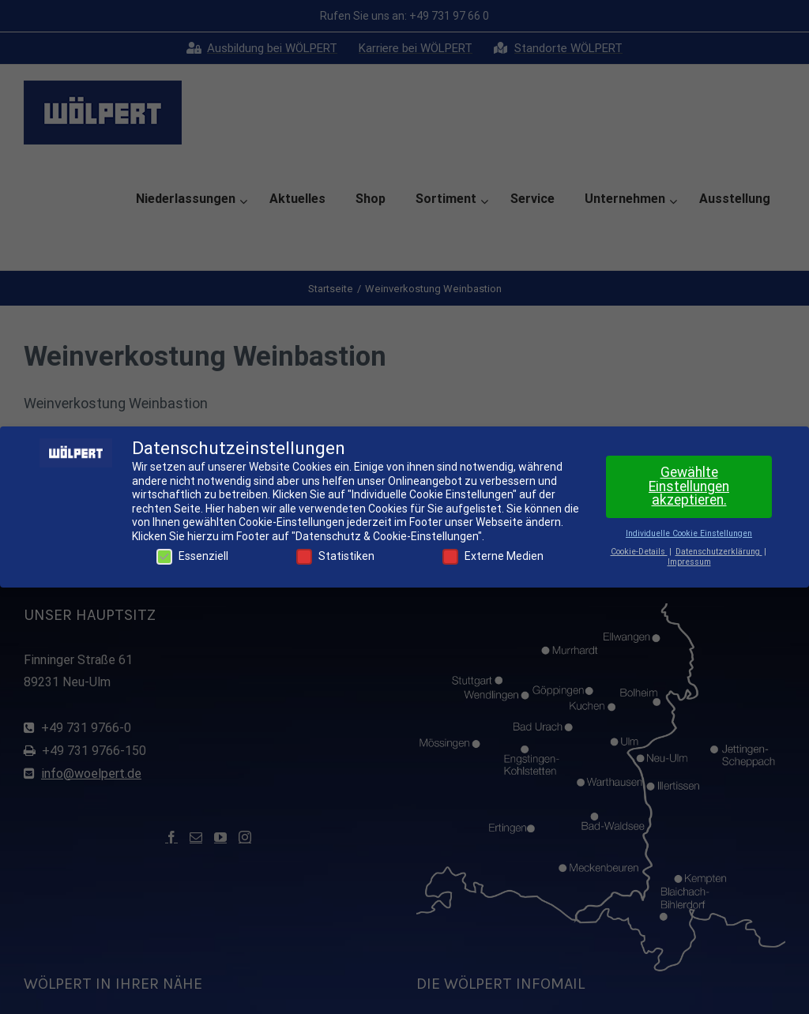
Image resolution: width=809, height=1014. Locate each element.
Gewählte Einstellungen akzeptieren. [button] (689, 486)
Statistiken (335, 556)
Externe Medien (493, 556)
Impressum (689, 562)
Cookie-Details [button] (639, 551)
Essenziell (192, 556)
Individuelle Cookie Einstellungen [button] (689, 533)
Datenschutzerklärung (718, 551)
